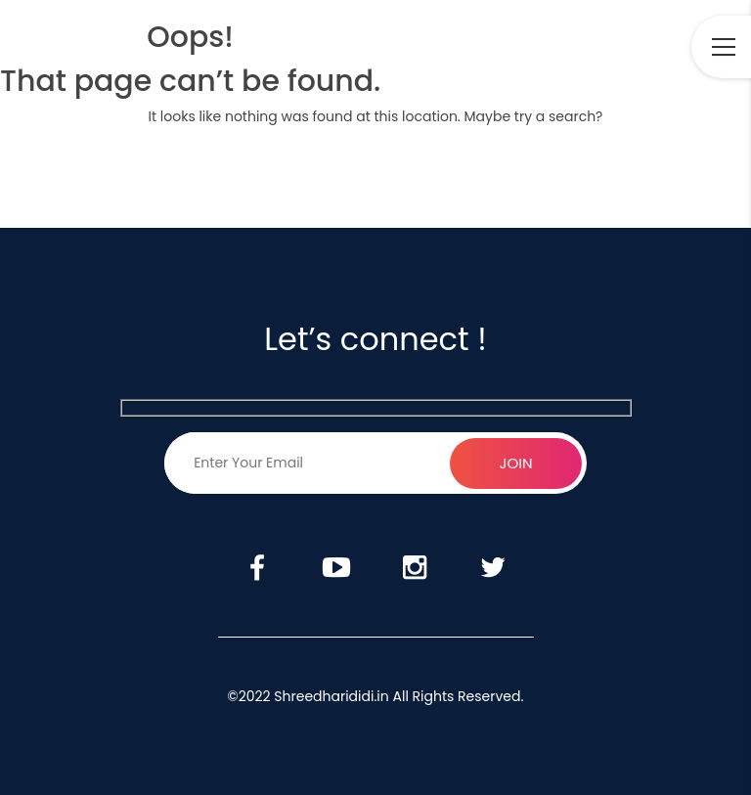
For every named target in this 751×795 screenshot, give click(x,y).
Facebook (500, 48)
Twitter (667, 48)
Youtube (557, 48)
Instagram (614, 48)
